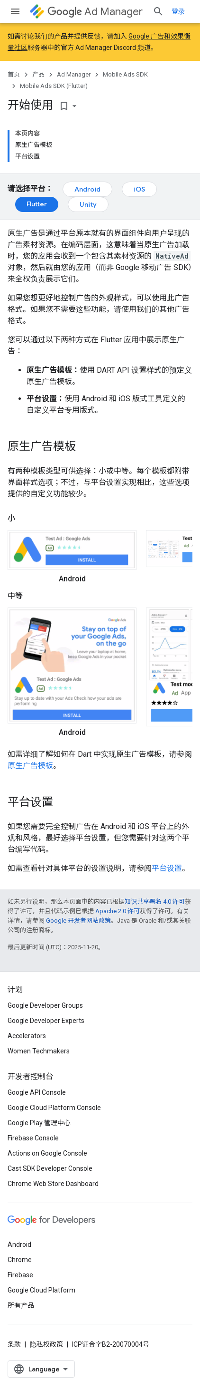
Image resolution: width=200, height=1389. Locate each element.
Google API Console (37, 1092)
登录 (178, 11)
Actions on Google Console (47, 1153)
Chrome (20, 1260)
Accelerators (27, 1036)
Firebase (20, 1275)
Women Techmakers (39, 1051)
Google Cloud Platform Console (54, 1107)
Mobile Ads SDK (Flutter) (54, 85)
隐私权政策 (46, 1344)
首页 (14, 74)
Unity (88, 204)
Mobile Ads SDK (125, 74)
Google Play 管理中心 (39, 1123)
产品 (38, 74)
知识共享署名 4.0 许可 (155, 901)
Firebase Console (33, 1138)
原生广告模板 (30, 765)
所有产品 (21, 1305)
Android (87, 189)
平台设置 (167, 868)
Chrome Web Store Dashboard (53, 1183)
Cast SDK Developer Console (50, 1168)
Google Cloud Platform (41, 1290)
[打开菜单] (15, 11)
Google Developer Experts (46, 1020)
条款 (14, 1344)
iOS (139, 189)
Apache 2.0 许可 (117, 911)
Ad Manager (95, 11)
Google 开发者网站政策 (78, 920)
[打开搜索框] (158, 11)
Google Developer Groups (45, 1005)
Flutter (37, 204)
